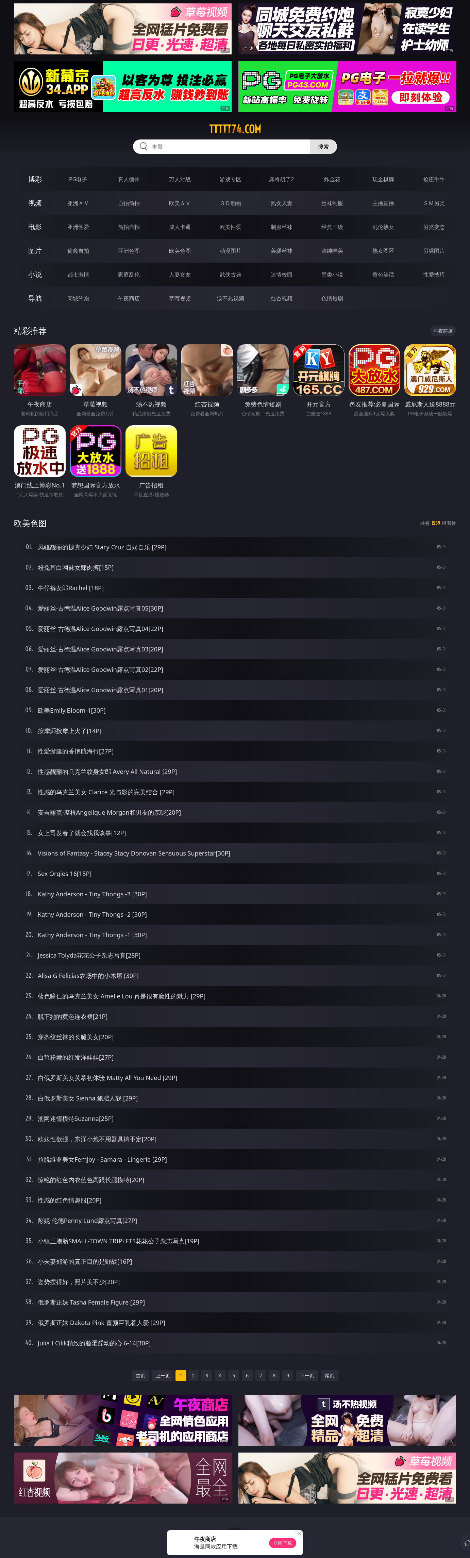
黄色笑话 (383, 274)
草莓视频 (180, 298)
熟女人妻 (281, 203)
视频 (35, 203)
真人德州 (129, 179)
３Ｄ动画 (230, 203)
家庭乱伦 (129, 274)
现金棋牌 (383, 179)
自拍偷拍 (129, 203)
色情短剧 (332, 298)
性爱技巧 (434, 274)
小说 (35, 274)
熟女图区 (383, 250)
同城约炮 (78, 298)
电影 (35, 226)
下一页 (307, 1375)
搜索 (323, 146)
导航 (35, 298)
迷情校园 (281, 274)
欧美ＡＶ (180, 203)
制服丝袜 (281, 227)
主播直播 (383, 203)
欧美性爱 (230, 227)
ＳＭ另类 (434, 203)
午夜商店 (129, 298)
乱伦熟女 (383, 227)
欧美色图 (180, 250)
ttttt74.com (235, 129)
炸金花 (332, 179)
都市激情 (78, 274)
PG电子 (78, 179)
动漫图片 (230, 250)
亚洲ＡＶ (78, 203)
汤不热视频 (230, 298)
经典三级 (332, 227)
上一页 (163, 1375)
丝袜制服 (332, 203)
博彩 (35, 179)
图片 (35, 250)
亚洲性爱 (78, 227)
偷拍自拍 (129, 227)
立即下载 (282, 1543)
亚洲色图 (129, 250)
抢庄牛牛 (434, 179)
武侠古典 (230, 274)
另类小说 (332, 274)
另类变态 (434, 227)
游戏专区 (230, 179)
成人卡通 (180, 227)
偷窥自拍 (78, 250)
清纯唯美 (332, 250)
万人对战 (180, 179)
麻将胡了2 (281, 179)
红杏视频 (281, 298)
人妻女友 (180, 274)
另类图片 (434, 250)
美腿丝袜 (281, 250)
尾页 (329, 1375)
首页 (140, 1375)
